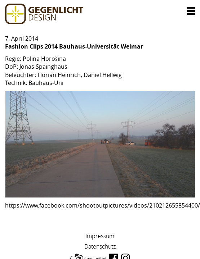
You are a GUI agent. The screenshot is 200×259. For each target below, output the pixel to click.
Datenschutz (100, 246)
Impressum (99, 236)
